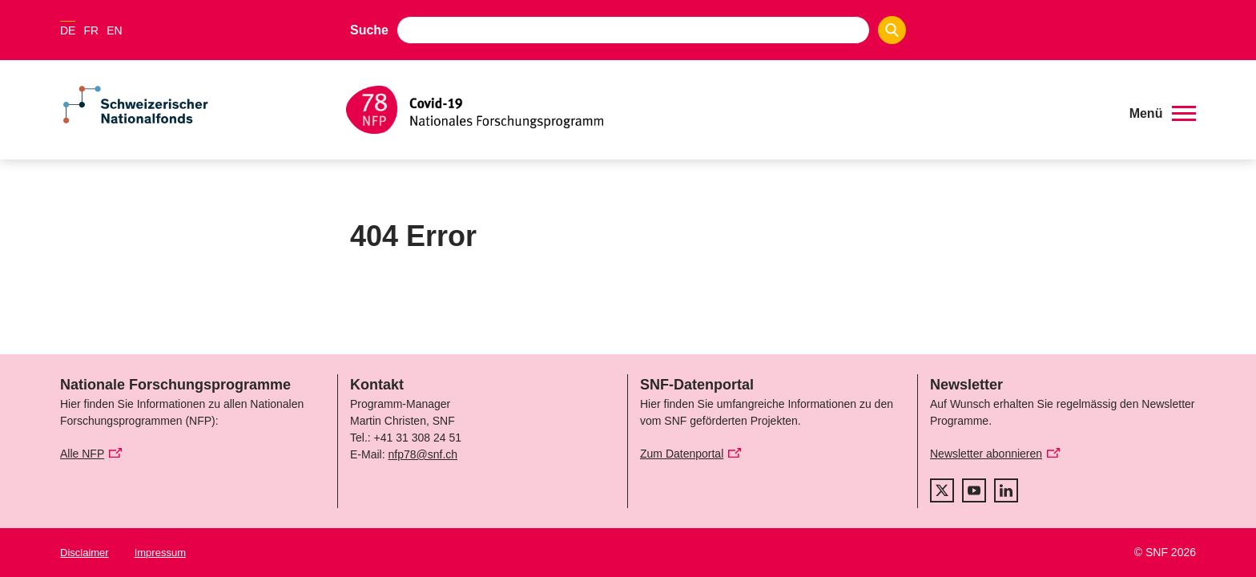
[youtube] (974, 490)
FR (91, 30)
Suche (369, 30)
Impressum (160, 553)
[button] (1162, 114)
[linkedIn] (1006, 490)
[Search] (892, 30)
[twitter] (942, 490)
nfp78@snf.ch (422, 454)
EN (114, 30)
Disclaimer (84, 553)
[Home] (727, 110)
